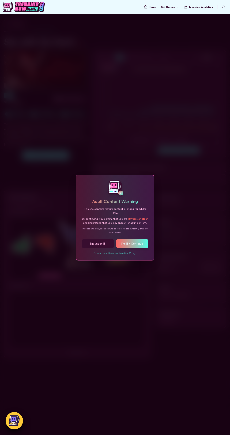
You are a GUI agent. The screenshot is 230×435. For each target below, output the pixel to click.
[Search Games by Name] (223, 7)
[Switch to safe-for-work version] (14, 420)
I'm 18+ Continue (132, 243)
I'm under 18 (97, 243)
